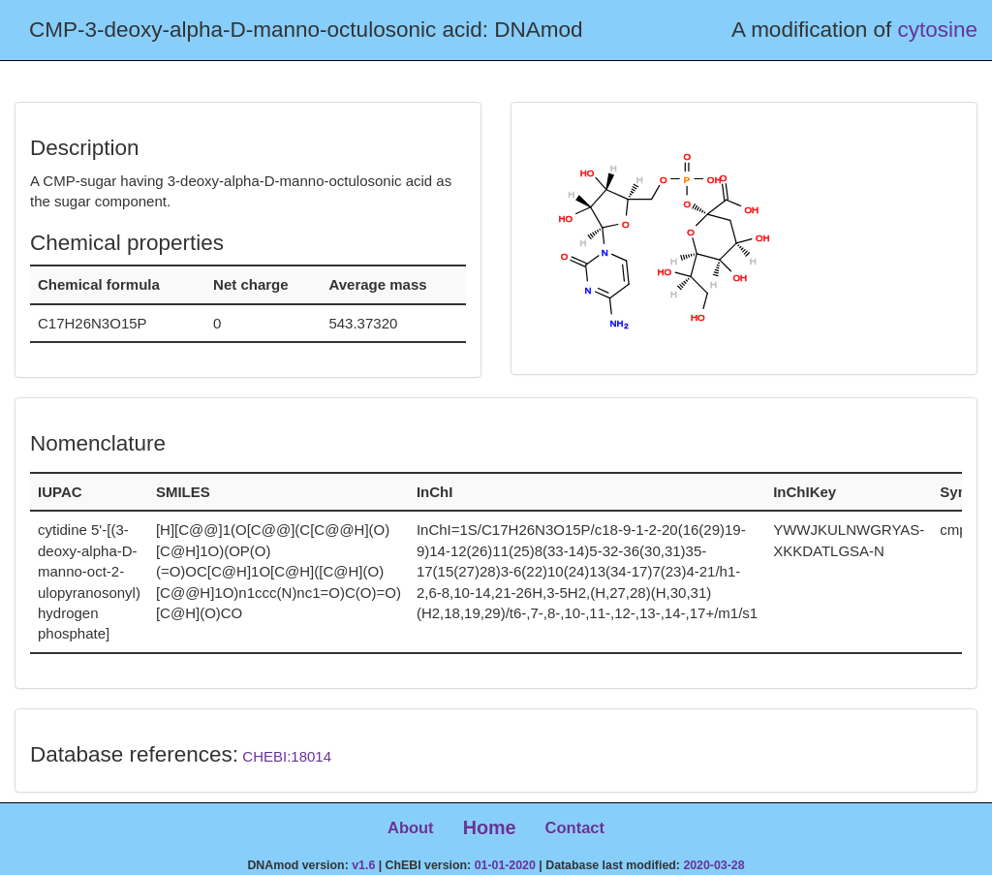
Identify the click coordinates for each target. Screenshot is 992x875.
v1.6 (363, 865)
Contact (574, 827)
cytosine (937, 29)
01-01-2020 (505, 865)
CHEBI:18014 (286, 756)
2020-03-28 (713, 865)
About (411, 827)
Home (489, 827)
